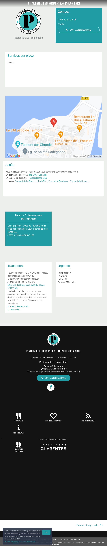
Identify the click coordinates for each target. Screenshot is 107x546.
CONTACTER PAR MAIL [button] (78, 29)
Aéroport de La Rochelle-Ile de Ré (30, 181)
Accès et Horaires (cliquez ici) (20, 235)
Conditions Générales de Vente (69, 540)
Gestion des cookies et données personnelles (20, 542)
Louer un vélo (13, 309)
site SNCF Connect (37, 175)
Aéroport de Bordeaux (58, 181)
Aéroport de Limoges (79, 181)
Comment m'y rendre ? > (89, 525)
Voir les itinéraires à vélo (18, 306)
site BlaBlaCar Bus (38, 178)
